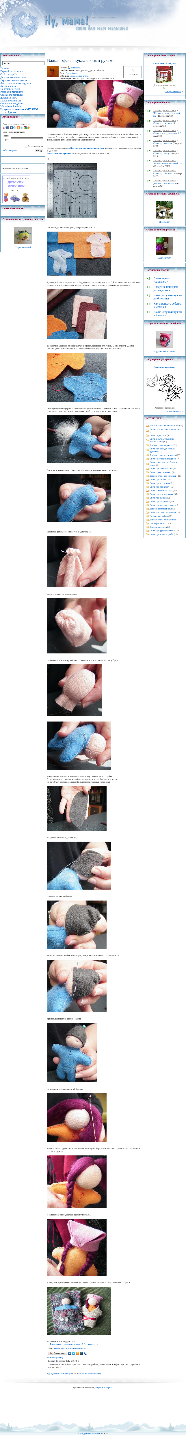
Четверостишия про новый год (167, 163)
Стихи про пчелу (161, 153)
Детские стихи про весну (165, 183)
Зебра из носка (89, 1344)
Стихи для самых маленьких (163, 512)
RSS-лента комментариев (89, 1373)
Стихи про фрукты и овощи (162, 530)
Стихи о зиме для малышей (166, 133)
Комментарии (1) (55, 1357)
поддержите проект (104, 1387)
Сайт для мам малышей (89, 1433)
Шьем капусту (164, 258)
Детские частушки (158, 527)
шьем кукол (59, 1348)
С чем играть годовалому (162, 280)
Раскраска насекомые (164, 367)
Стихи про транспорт (159, 487)
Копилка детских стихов (164, 110)
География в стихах (159, 523)
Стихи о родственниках (160, 472)
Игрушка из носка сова (164, 351)
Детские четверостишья (161, 508)
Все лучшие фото (173, 91)
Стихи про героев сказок (161, 468)
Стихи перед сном (158, 435)
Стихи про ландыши (162, 143)
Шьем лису (164, 222)
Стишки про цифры (159, 516)
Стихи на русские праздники (163, 458)
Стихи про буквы (158, 498)
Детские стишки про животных (164, 425)
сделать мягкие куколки (59, 153)
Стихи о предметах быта (161, 490)
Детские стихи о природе (161, 445)
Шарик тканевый (23, 247)
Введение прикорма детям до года (166, 288)
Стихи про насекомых (160, 483)
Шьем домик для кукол (164, 63)
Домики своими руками (165, 85)
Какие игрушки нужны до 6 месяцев (168, 297)
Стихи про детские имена (161, 494)
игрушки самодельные (76, 1348)
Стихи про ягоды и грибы (161, 534)
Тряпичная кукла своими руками (65, 1344)
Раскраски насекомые (165, 408)
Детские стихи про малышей (163, 476)
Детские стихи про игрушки (163, 455)
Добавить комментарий (62, 1373)
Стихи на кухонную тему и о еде (165, 429)
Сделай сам (71, 73)
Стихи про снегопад (162, 173)
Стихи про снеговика (163, 123)
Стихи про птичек (158, 479)
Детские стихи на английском (163, 519)
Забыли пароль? (10, 150)
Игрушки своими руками (66, 17)
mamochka (75, 67)
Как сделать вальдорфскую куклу (87, 148)
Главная (48, 17)
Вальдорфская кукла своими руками (98, 17)
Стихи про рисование (160, 501)
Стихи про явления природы (163, 505)
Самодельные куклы (78, 76)
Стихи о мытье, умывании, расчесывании (162, 440)
